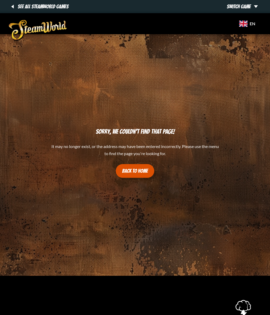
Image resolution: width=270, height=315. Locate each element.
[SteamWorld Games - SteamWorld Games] (38, 30)
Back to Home (135, 171)
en (247, 24)
